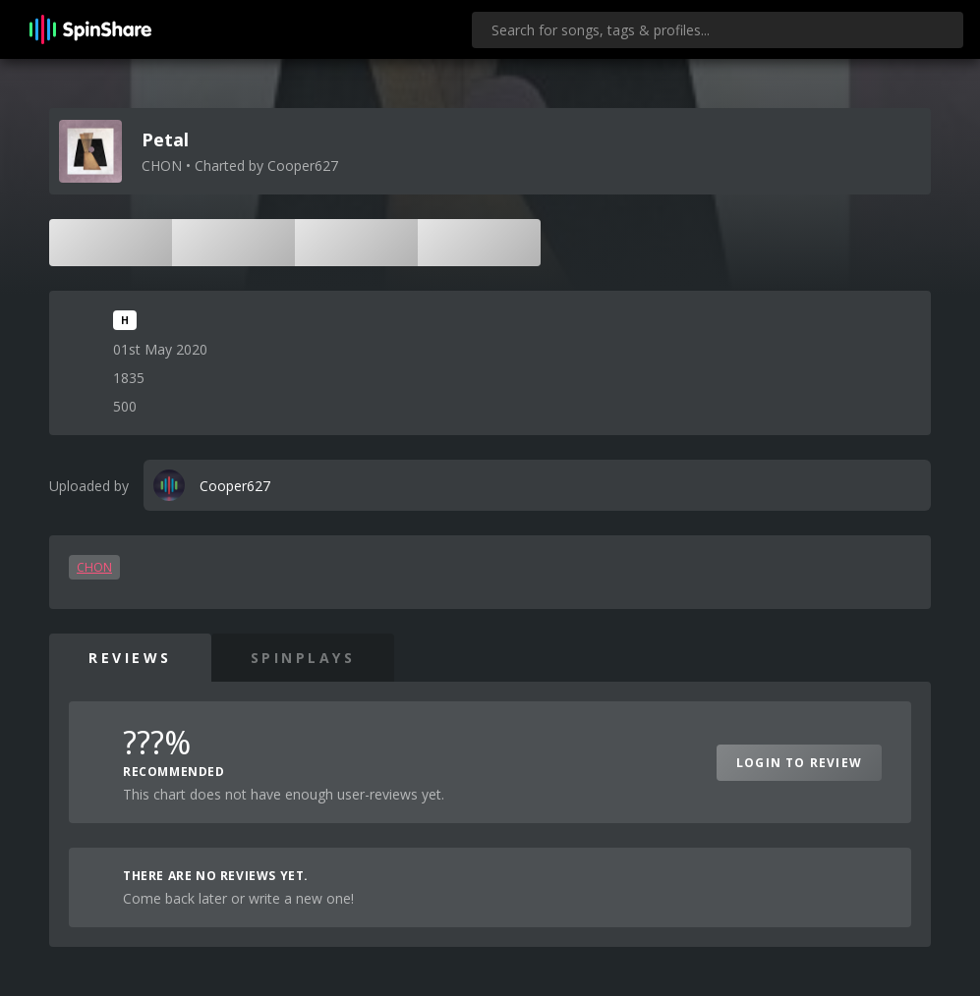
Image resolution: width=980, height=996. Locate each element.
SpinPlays (303, 657)
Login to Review (799, 762)
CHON (94, 567)
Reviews (130, 657)
